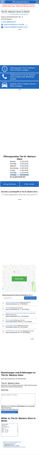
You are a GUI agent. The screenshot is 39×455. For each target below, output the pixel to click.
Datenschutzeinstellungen (9, 443)
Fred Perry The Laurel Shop (14, 331)
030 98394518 (9, 22)
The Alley (8, 308)
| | (14, 14)
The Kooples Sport (11, 325)
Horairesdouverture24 (19, 447)
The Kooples (9, 320)
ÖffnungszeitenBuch (20, 2)
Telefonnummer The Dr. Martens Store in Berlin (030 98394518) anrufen (22, 77)
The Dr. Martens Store (12, 302)
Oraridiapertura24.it (8, 447)
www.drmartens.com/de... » (15, 24)
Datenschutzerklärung (15, 442)
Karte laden (19, 279)
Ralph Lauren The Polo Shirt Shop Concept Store (20, 313)
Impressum (6, 442)
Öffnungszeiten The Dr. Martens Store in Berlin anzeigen (22, 69)
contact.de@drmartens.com (16, 27)
